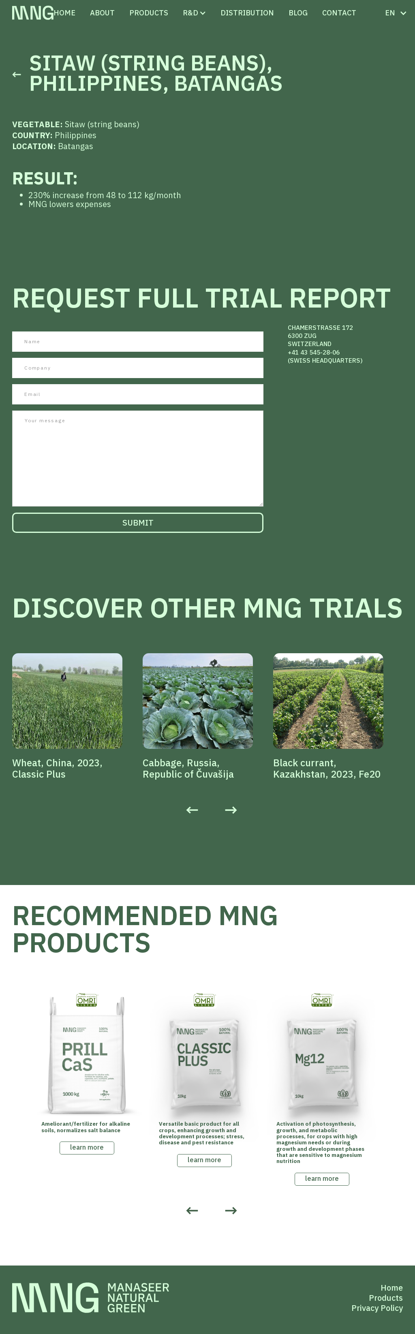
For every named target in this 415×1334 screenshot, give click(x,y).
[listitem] (77, 716)
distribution (247, 12)
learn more (87, 1147)
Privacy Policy (377, 1307)
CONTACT (339, 12)
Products (386, 1297)
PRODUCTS (148, 12)
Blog (298, 12)
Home (64, 12)
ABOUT (102, 12)
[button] (190, 13)
